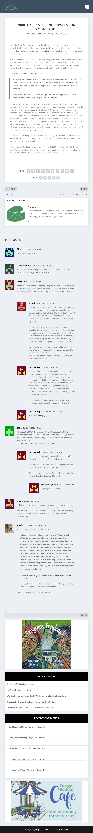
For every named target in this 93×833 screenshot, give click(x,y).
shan (19, 501)
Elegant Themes (41, 830)
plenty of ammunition (53, 51)
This (18, 253)
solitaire (33, 303)
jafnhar (12, 759)
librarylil (12, 737)
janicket (21, 525)
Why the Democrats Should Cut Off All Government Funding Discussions (36, 696)
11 (55, 34)
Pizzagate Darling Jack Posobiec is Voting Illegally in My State (31, 702)
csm (19, 427)
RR (18, 249)
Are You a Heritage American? (19, 690)
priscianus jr (35, 367)
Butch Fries (22, 281)
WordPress (63, 830)
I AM (40, 415)
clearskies (13, 748)
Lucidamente (23, 265)
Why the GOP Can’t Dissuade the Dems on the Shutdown (30, 708)
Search (7, 611)
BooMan (37, 34)
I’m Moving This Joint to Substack (20, 684)
